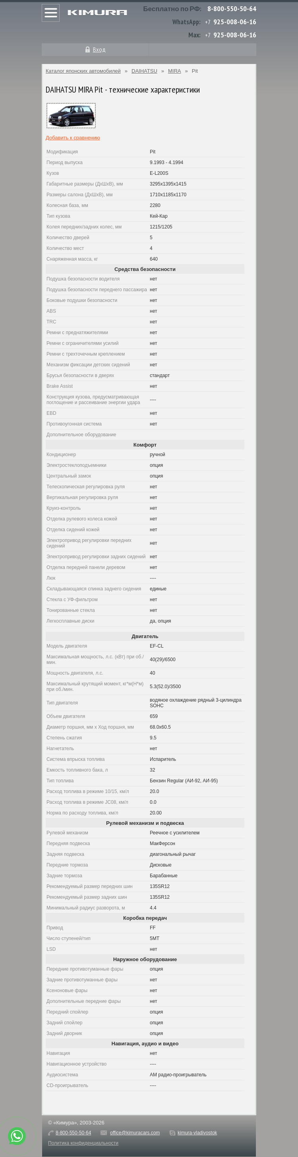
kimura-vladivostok (197, 1133)
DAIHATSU (144, 71)
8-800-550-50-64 (231, 8)
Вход (99, 49)
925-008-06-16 (234, 21)
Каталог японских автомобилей (83, 71)
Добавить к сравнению (73, 138)
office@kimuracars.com (135, 1133)
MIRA (174, 71)
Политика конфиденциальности (83, 1143)
